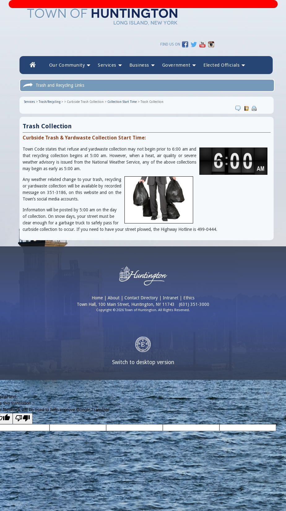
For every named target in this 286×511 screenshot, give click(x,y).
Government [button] (179, 65)
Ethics (188, 297)
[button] (224, 65)
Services (29, 102)
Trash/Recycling (49, 102)
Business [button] (141, 65)
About (113, 297)
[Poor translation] (22, 418)
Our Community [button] (69, 65)
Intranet (170, 297)
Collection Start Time (121, 102)
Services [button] (110, 65)
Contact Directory (141, 297)
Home (97, 297)
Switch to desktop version (143, 362)
